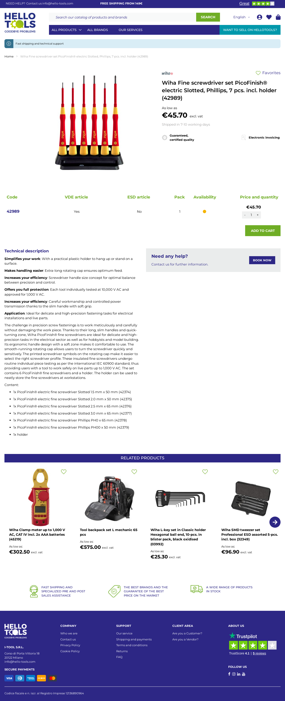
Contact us (68, 639)
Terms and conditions (131, 645)
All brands (97, 30)
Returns (122, 651)
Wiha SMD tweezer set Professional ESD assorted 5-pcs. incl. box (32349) (249, 535)
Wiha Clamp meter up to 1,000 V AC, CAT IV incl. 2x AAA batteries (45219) (37, 535)
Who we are (68, 633)
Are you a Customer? (187, 633)
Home (9, 56)
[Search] (208, 17)
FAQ (119, 657)
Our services (130, 30)
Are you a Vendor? (185, 639)
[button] (242, 17)
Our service (124, 633)
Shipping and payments (134, 639)
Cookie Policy (70, 651)
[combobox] (122, 17)
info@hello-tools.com (57, 3)
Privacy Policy (70, 645)
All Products (64, 30)
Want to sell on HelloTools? (250, 30)
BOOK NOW (262, 260)
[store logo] (20, 23)
